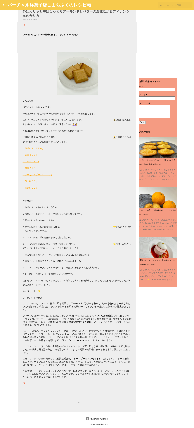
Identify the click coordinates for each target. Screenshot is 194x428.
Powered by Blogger (97, 418)
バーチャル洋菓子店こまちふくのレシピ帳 (49, 4)
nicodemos (104, 424)
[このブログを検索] (178, 5)
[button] (24, 25)
